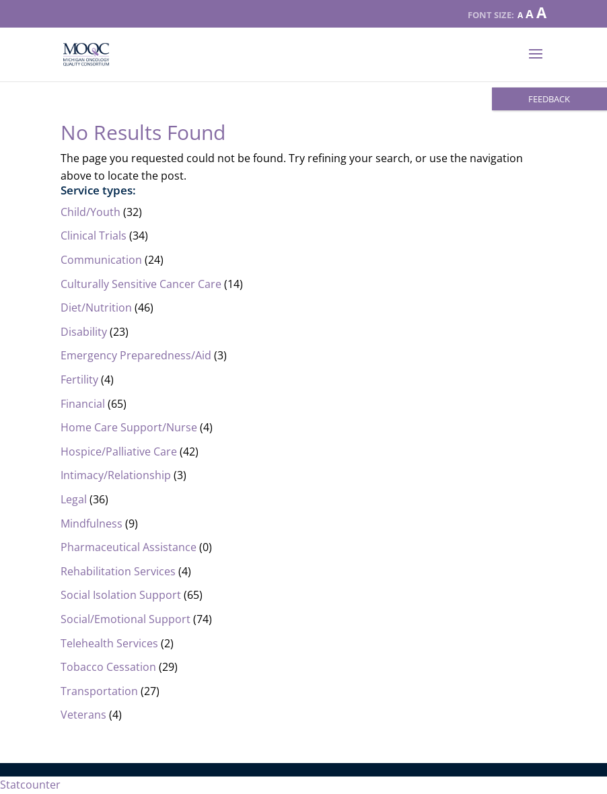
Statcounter (30, 784)
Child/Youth (90, 212)
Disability (84, 331)
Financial (83, 403)
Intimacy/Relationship (116, 475)
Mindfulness (91, 523)
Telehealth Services (109, 643)
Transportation (99, 691)
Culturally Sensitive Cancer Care (141, 284)
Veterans (83, 714)
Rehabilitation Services (118, 571)
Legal (74, 499)
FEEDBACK (549, 99)
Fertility (79, 379)
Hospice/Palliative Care (119, 451)
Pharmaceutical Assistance (129, 547)
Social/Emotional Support (125, 619)
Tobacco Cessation (108, 666)
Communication (101, 259)
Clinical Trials (94, 235)
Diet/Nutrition (96, 307)
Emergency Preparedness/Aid (136, 355)
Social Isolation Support (121, 594)
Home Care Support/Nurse (129, 427)
